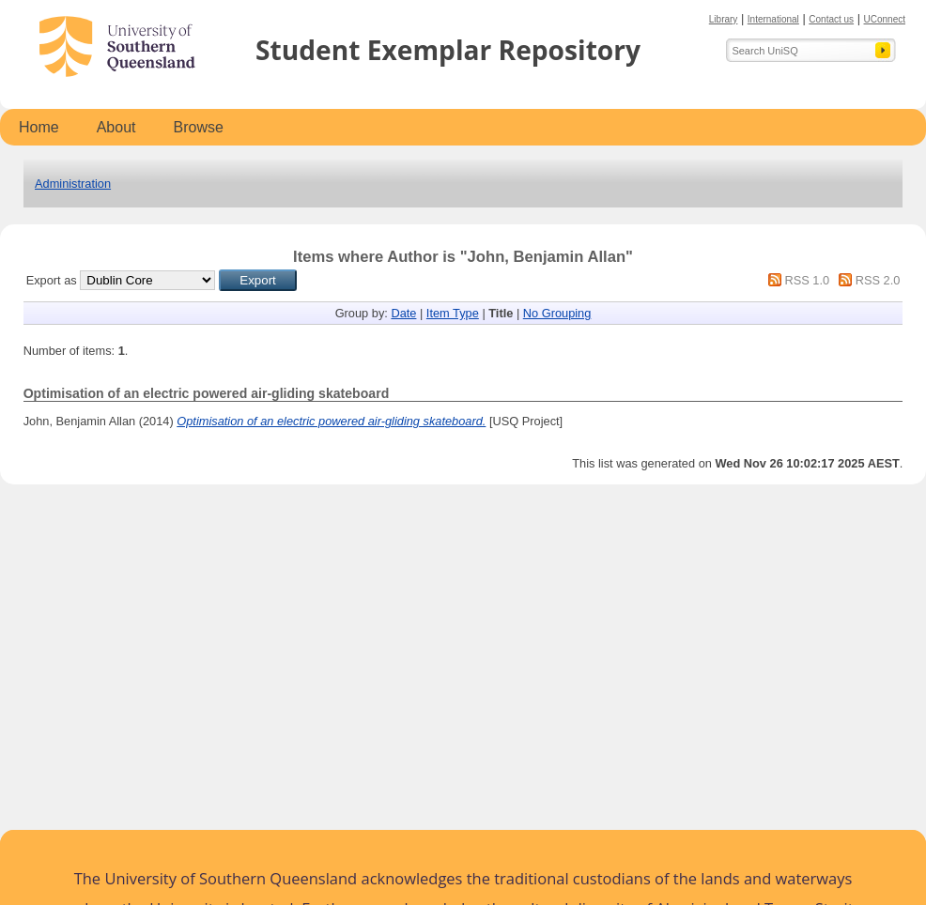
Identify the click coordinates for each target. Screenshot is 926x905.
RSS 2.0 (878, 280)
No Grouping (557, 313)
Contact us (831, 19)
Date (403, 313)
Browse (199, 127)
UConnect (884, 19)
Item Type (452, 313)
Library (723, 19)
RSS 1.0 (806, 280)
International (773, 19)
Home (39, 127)
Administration (73, 183)
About (116, 127)
